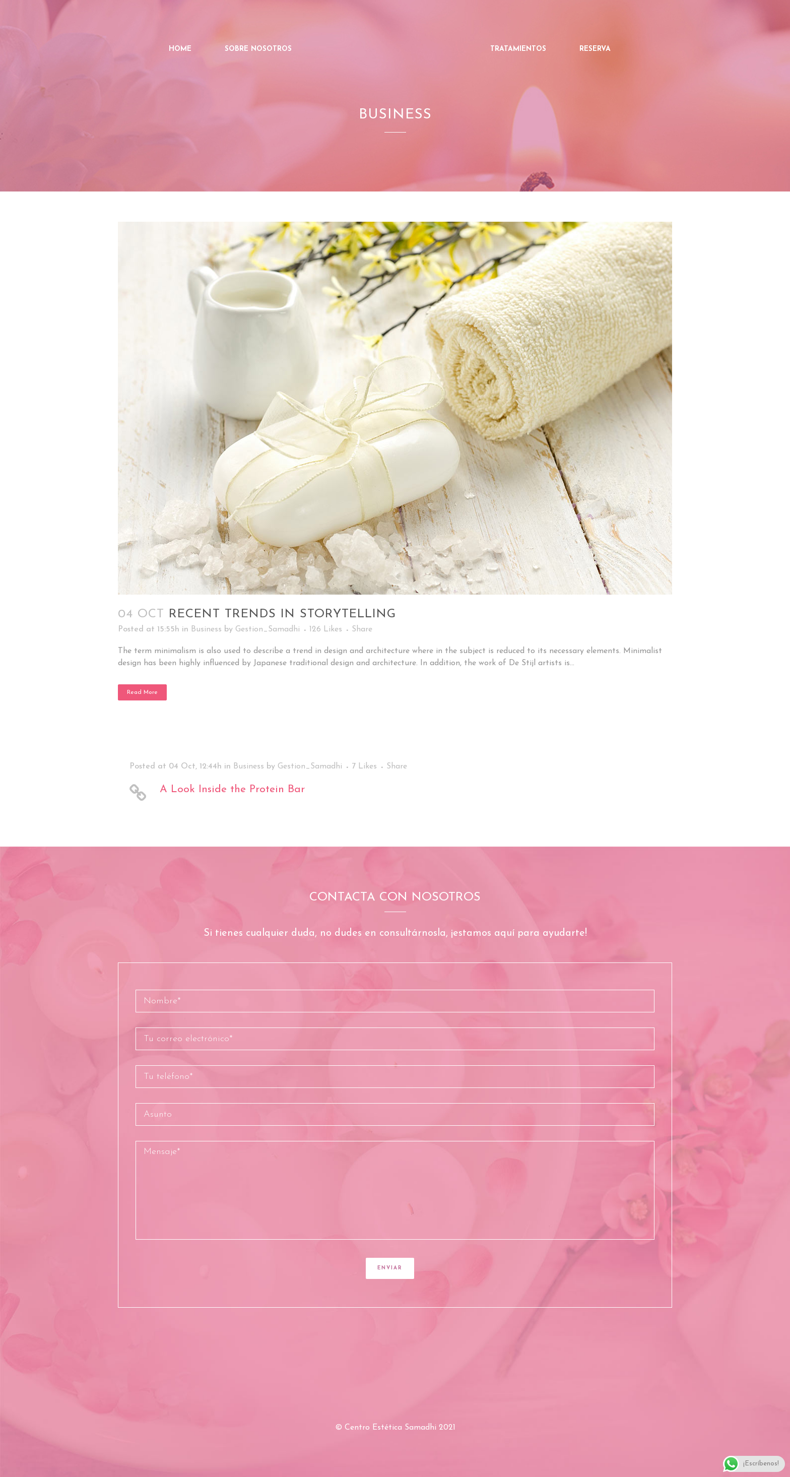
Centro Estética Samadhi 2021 (400, 1428)
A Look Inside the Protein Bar (232, 789)
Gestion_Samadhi (267, 629)
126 (325, 629)
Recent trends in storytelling (282, 614)
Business (206, 629)
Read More (142, 692)
